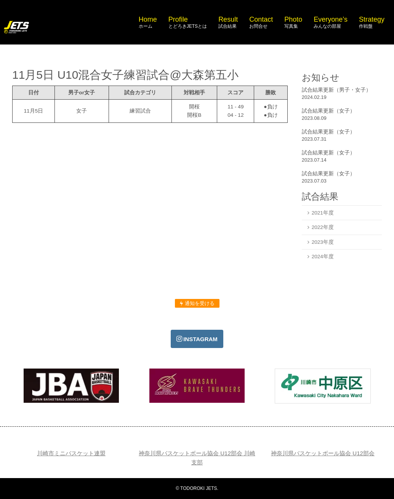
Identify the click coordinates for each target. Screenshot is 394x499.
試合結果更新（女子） (328, 111)
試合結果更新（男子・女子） (336, 90)
